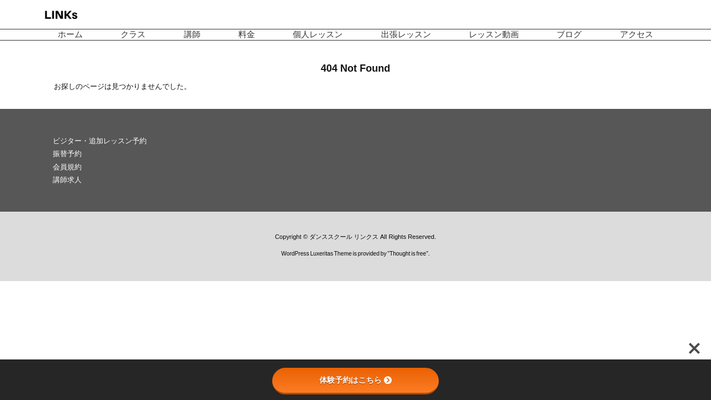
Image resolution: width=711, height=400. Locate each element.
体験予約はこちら (355, 380)
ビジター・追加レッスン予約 (100, 141)
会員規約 (67, 167)
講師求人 (67, 180)
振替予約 (67, 153)
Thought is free (407, 254)
